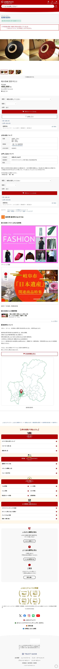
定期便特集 (32, 495)
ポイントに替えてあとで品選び (9, 511)
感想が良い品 (5, 450)
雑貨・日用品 (10, 211)
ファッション (10, 209)
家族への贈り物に (6, 518)
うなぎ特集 (4, 486)
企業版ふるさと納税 (30, 628)
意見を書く (29, 577)
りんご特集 (4, 490)
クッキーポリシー (36, 660)
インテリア (30, 211)
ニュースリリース (25, 657)
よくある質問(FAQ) (29, 559)
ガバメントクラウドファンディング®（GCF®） (30, 623)
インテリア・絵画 (20, 211)
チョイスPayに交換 (6, 515)
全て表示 (54, 126)
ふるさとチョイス (30, 620)
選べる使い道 (6, 120)
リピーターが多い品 (6, 446)
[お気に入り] (56, 666)
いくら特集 (32, 486)
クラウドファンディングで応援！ (9, 508)
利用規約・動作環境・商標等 (29, 663)
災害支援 (30, 625)
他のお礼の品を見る (18, 145)
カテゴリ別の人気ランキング (8, 441)
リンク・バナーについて (38, 657)
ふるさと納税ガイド (29, 541)
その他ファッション (21, 209)
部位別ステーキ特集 (6, 495)
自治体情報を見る (29, 354)
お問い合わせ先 (6, 123)
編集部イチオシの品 (6, 463)
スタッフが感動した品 (7, 468)
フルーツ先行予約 (6, 473)
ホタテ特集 (32, 490)
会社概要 (17, 657)
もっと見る (54, 321)
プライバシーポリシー (24, 660)
